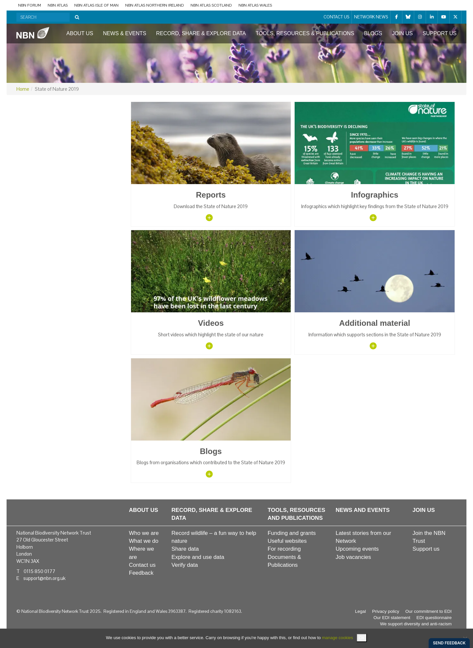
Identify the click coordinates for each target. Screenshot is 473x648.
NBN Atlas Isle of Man (96, 5)
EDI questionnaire (434, 617)
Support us (440, 33)
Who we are (144, 533)
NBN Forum (29, 5)
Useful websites (287, 541)
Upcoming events (357, 549)
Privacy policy (385, 611)
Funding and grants (292, 533)
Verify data (184, 565)
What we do (144, 541)
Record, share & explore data (201, 33)
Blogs (373, 33)
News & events (124, 33)
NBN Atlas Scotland (211, 5)
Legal (360, 611)
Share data (185, 549)
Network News (371, 17)
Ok (362, 637)
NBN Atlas (58, 5)
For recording (284, 549)
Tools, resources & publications (305, 33)
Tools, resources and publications (296, 514)
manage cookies (337, 637)
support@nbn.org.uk (44, 578)
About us (79, 33)
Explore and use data (197, 557)
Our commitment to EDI (428, 611)
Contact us (336, 17)
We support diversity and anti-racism (416, 623)
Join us (402, 33)
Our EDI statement (391, 617)
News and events (363, 510)
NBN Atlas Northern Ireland (154, 5)
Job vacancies (353, 557)
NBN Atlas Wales (255, 5)
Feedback (141, 573)
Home (22, 89)
